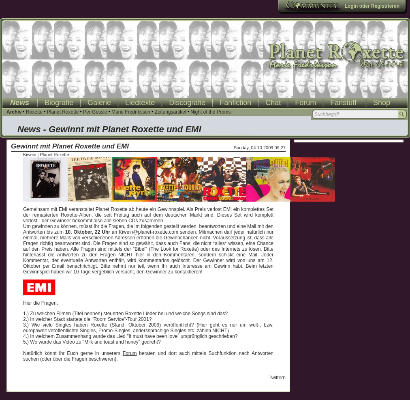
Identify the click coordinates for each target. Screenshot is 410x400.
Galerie (99, 103)
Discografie (187, 103)
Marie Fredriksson (130, 112)
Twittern (277, 378)
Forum (305, 103)
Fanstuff (343, 103)
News (19, 103)
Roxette (34, 112)
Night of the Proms (210, 112)
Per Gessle (95, 112)
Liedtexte (140, 103)
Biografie (59, 103)
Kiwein (29, 154)
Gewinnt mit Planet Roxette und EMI (70, 146)
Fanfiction (235, 103)
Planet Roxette (63, 112)
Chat (273, 103)
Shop (381, 103)
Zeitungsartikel (170, 112)
